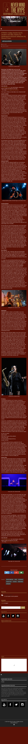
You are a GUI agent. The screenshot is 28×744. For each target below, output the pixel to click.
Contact (2, 681)
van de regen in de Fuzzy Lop (12, 90)
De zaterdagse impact (6, 87)
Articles (4, 41)
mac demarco (20, 579)
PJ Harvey (14, 581)
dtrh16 (16, 579)
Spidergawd (8, 583)
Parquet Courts (8, 581)
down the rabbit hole (9, 579)
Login (2, 603)
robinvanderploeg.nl (14, 722)
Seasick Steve (20, 581)
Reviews (9, 41)
